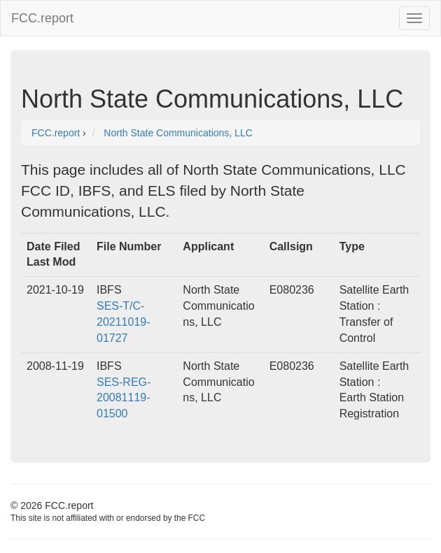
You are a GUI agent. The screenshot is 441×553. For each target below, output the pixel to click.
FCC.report (42, 18)
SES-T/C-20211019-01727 (123, 322)
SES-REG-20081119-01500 (123, 398)
